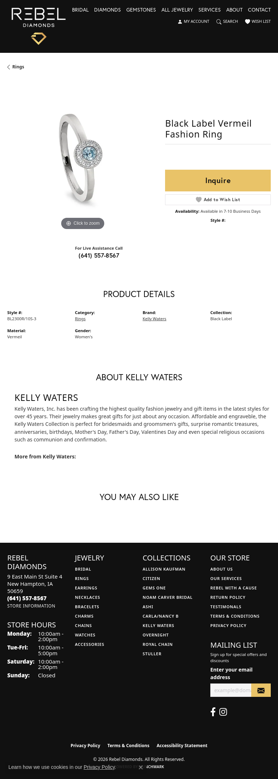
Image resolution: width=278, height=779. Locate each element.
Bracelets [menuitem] (87, 606)
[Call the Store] (27, 598)
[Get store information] (31, 606)
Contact (259, 10)
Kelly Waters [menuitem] (158, 625)
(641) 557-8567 (99, 255)
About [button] (234, 10)
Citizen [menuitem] (151, 578)
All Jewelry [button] (177, 10)
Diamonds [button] (107, 10)
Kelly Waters (155, 318)
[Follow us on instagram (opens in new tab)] (223, 712)
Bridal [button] (80, 10)
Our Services (226, 578)
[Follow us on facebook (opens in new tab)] (213, 712)
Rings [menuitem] (82, 578)
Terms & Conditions (235, 616)
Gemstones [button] (141, 10)
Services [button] (209, 10)
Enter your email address (231, 673)
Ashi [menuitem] (148, 606)
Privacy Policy (228, 625)
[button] (193, 21)
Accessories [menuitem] (89, 644)
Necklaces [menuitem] (87, 597)
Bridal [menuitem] (83, 569)
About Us (221, 569)
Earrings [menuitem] (86, 587)
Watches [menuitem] (85, 635)
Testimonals (225, 606)
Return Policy (227, 597)
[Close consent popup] (141, 767)
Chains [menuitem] (83, 625)
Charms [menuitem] (84, 616)
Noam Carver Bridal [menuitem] (168, 597)
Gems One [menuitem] (154, 587)
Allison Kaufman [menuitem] (164, 569)
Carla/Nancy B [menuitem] (161, 616)
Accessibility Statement (182, 745)
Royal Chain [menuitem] (158, 644)
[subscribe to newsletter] (261, 690)
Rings (18, 67)
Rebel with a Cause (233, 587)
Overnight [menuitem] (156, 635)
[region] (82, 156)
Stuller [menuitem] (152, 653)
